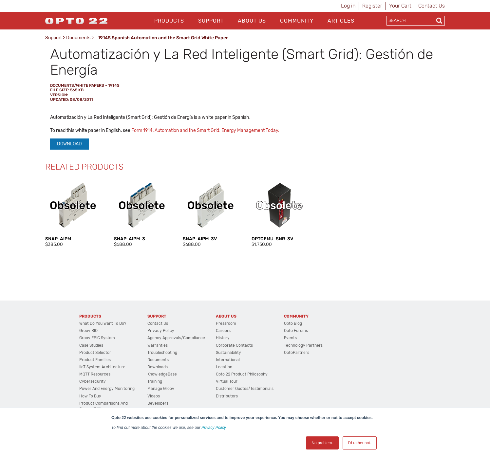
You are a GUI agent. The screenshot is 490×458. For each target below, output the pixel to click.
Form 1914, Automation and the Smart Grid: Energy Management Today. (205, 130)
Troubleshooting (162, 352)
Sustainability (228, 352)
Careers (223, 330)
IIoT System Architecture (102, 367)
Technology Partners (303, 345)
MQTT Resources (94, 374)
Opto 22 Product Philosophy (242, 374)
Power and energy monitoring (107, 388)
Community (296, 21)
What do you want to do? (102, 323)
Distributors (227, 396)
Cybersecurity (92, 381)
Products (169, 21)
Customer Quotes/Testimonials (244, 388)
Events (290, 338)
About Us (252, 21)
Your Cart (400, 6)
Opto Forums (296, 330)
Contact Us (431, 6)
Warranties (157, 345)
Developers (157, 403)
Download (69, 144)
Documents (78, 38)
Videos (153, 396)
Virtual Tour (226, 381)
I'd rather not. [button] (359, 443)
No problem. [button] (322, 443)
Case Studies (91, 345)
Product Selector (95, 352)
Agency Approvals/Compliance (176, 338)
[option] (73, 212)
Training (154, 381)
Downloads (157, 367)
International (228, 359)
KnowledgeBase (162, 374)
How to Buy (90, 396)
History (223, 338)
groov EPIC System (97, 338)
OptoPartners (296, 352)
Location (224, 367)
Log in (348, 6)
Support (211, 21)
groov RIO (88, 330)
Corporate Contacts (234, 345)
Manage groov (160, 388)
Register (372, 6)
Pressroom (226, 323)
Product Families (95, 359)
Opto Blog (293, 323)
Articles (341, 21)
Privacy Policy (213, 427)
